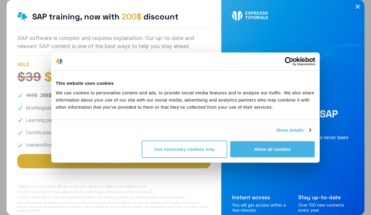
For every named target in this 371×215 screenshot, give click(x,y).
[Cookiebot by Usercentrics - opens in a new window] (289, 61)
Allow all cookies (272, 148)
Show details (290, 130)
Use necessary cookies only (184, 148)
